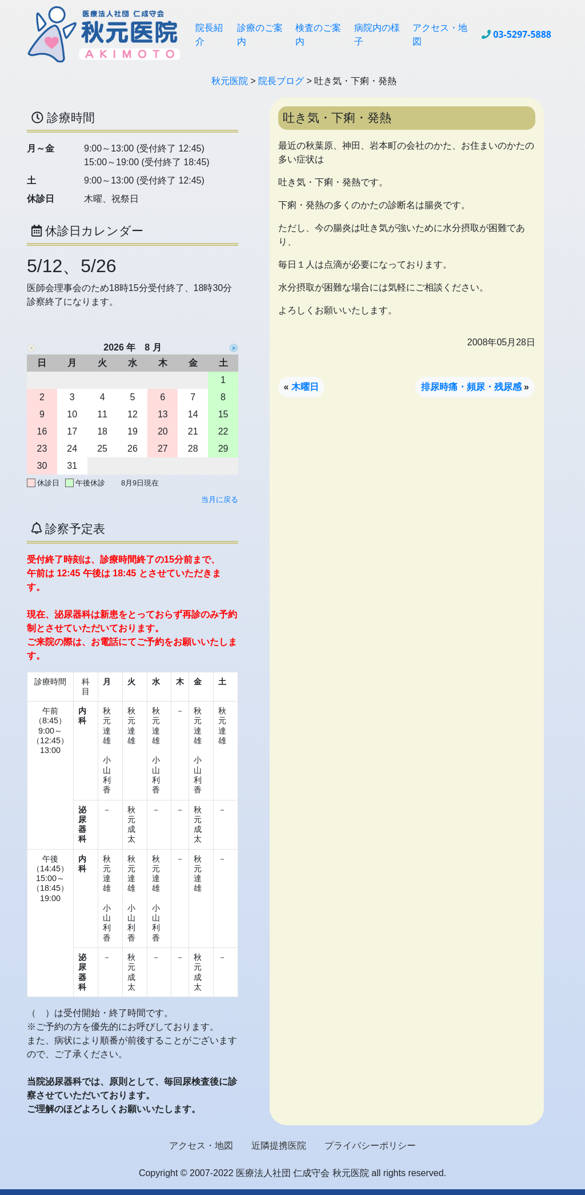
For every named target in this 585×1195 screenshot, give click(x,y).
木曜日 (305, 387)
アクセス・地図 (439, 34)
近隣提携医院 (278, 1145)
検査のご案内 (318, 34)
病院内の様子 (377, 34)
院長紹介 (209, 34)
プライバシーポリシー (370, 1145)
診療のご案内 (260, 34)
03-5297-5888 (522, 34)
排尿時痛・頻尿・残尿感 (471, 387)
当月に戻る (219, 499)
